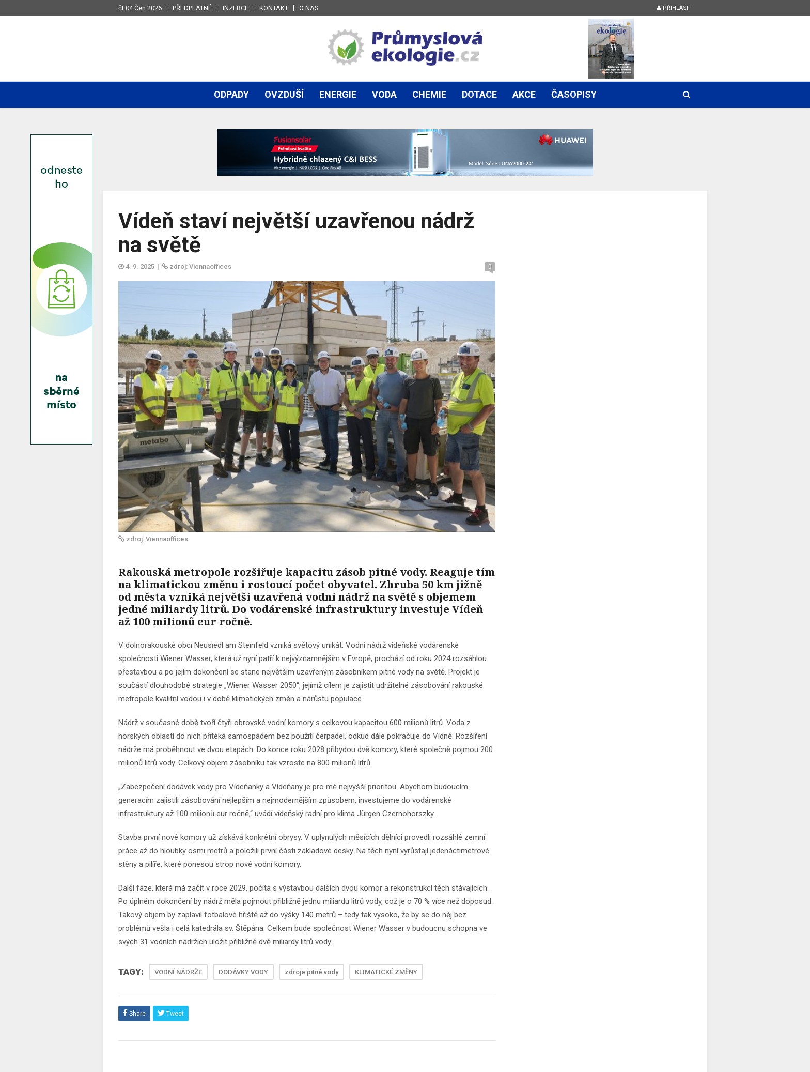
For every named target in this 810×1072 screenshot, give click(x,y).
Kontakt (273, 8)
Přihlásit (674, 8)
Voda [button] (384, 94)
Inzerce (235, 8)
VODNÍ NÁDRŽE (178, 972)
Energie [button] (337, 94)
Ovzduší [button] (284, 94)
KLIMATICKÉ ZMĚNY (386, 972)
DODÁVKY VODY (243, 972)
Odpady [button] (231, 94)
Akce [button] (524, 94)
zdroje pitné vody (311, 972)
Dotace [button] (479, 94)
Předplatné (192, 8)
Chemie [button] (429, 94)
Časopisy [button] (574, 94)
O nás (309, 8)
